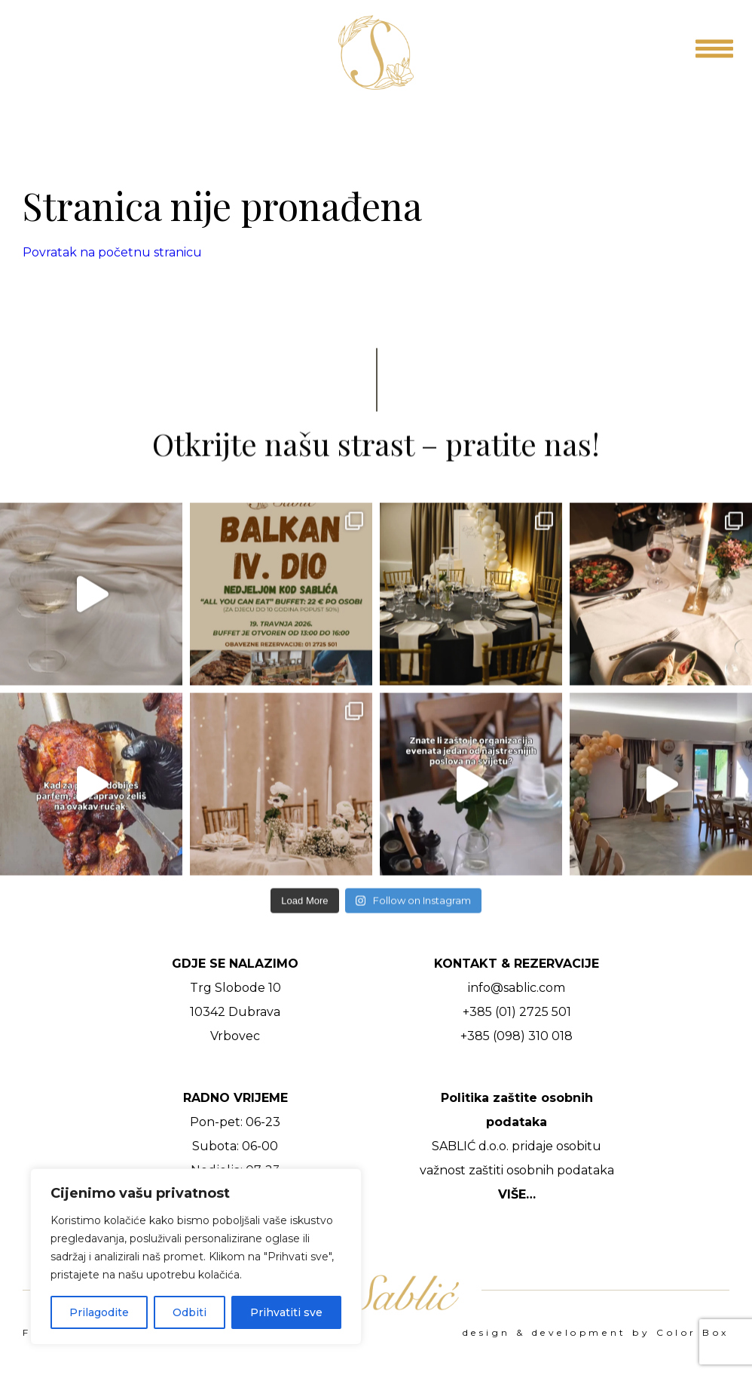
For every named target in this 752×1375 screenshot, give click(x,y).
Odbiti (189, 1312)
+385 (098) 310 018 (516, 1036)
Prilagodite (99, 1312)
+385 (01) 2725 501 (517, 1012)
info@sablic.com (516, 988)
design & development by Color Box (596, 1332)
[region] (196, 1256)
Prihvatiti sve (286, 1312)
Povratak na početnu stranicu (112, 252)
